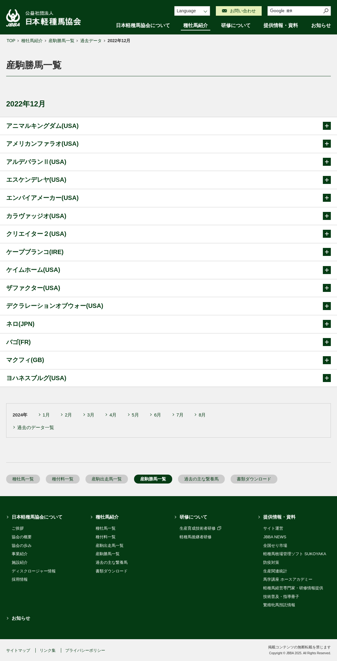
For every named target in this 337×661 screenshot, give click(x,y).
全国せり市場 (275, 545)
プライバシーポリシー (85, 650)
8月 (202, 414)
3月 (90, 414)
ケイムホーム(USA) (168, 270)
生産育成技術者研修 (200, 528)
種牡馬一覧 (23, 478)
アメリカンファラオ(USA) (168, 144)
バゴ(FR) (168, 342)
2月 (68, 414)
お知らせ (321, 25)
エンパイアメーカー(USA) (168, 198)
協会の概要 (22, 537)
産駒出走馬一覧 (107, 478)
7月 (180, 414)
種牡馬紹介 (195, 25)
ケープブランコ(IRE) (168, 252)
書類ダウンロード (254, 478)
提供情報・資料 (281, 25)
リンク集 (48, 650)
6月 (157, 414)
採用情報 (20, 579)
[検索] (294, 10)
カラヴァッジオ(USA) (168, 216)
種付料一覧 (62, 478)
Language (186, 10)
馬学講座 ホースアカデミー (287, 579)
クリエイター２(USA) (168, 234)
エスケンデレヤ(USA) (168, 180)
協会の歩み (22, 545)
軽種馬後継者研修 (196, 537)
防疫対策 (271, 562)
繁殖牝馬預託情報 (279, 605)
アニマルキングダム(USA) (168, 126)
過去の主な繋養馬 (201, 478)
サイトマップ (18, 650)
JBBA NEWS (274, 537)
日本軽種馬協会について (143, 25)
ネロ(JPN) (168, 324)
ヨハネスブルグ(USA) (168, 378)
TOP (10, 40)
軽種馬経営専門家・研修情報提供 (293, 588)
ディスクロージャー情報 (34, 571)
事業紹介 (20, 553)
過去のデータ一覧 (35, 427)
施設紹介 (20, 562)
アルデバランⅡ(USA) (168, 162)
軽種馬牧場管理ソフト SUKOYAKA (294, 553)
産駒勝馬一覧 (61, 40)
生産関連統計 (275, 571)
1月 (46, 414)
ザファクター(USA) (168, 288)
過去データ (91, 40)
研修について (236, 25)
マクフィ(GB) (168, 360)
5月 (135, 414)
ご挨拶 (18, 528)
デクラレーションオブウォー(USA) (168, 306)
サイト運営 (273, 528)
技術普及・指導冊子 (281, 596)
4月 (113, 414)
